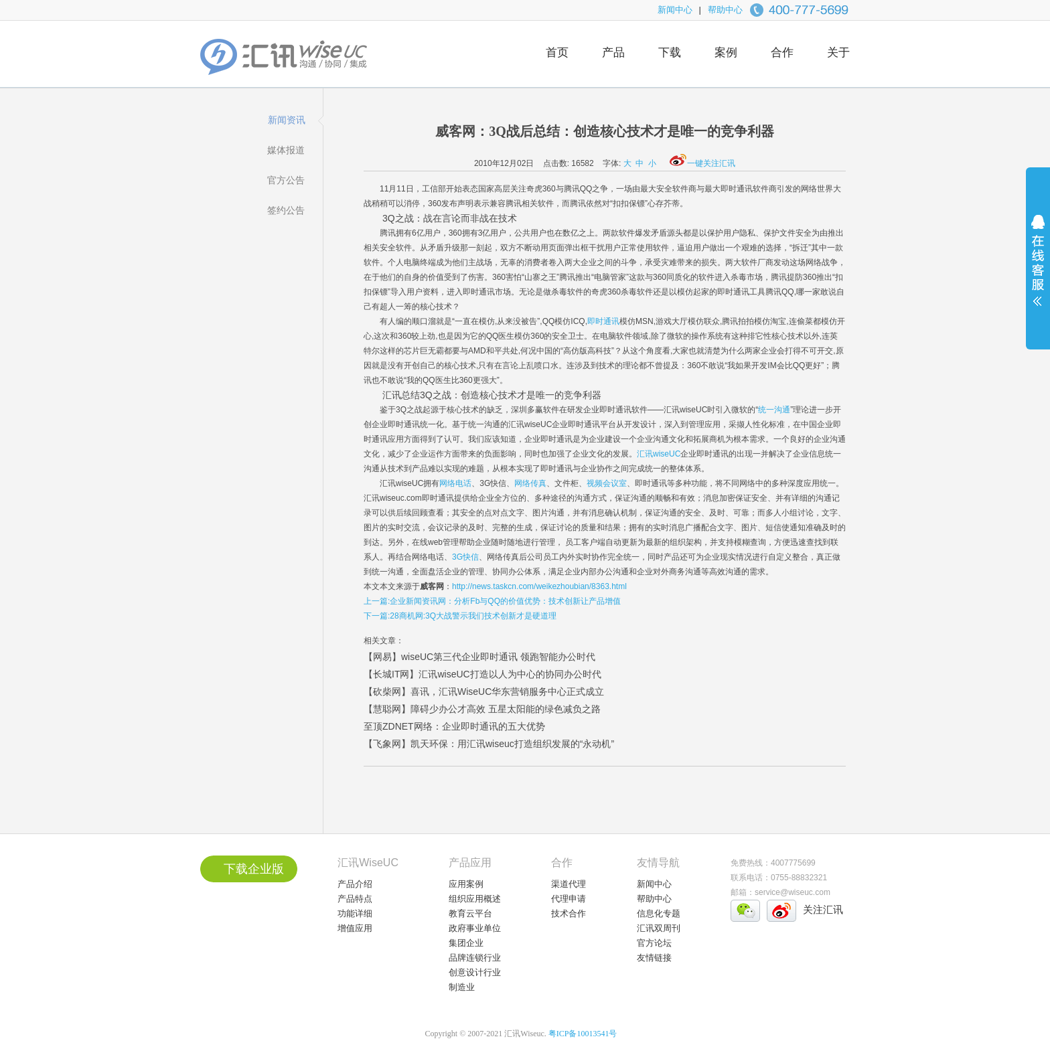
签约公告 (286, 210)
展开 (1038, 269)
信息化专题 (658, 913)
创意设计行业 (475, 972)
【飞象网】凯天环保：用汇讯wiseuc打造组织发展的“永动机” (489, 743)
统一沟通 (774, 409)
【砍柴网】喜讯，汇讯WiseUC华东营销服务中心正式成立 (484, 691)
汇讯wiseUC (658, 454)
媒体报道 (286, 150)
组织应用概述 (475, 899)
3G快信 (465, 557)
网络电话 (455, 483)
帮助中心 (725, 10)
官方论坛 (654, 943)
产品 (613, 52)
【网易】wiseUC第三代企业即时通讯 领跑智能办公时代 (479, 656)
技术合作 (568, 913)
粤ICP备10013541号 (582, 1033)
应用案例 (466, 884)
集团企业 (466, 943)
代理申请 (568, 899)
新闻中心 (675, 10)
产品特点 (355, 899)
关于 (838, 52)
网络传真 (530, 483)
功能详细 (355, 913)
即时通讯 (603, 321)
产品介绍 (355, 884)
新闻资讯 (286, 119)
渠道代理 (568, 884)
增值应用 (355, 928)
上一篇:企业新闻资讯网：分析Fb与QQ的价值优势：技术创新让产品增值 (492, 601)
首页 (557, 52)
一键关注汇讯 (702, 163)
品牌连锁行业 (475, 958)
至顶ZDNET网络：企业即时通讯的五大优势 (454, 726)
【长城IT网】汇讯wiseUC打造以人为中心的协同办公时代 (482, 674)
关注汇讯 (823, 909)
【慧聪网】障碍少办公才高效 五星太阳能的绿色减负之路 (482, 709)
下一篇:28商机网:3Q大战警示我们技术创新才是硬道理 (460, 616)
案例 (726, 52)
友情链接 (654, 958)
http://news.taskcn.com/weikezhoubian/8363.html (539, 586)
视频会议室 (607, 483)
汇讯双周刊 (658, 928)
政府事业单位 (475, 928)
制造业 (462, 987)
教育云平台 (470, 913)
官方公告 (286, 180)
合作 (782, 52)
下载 (669, 52)
